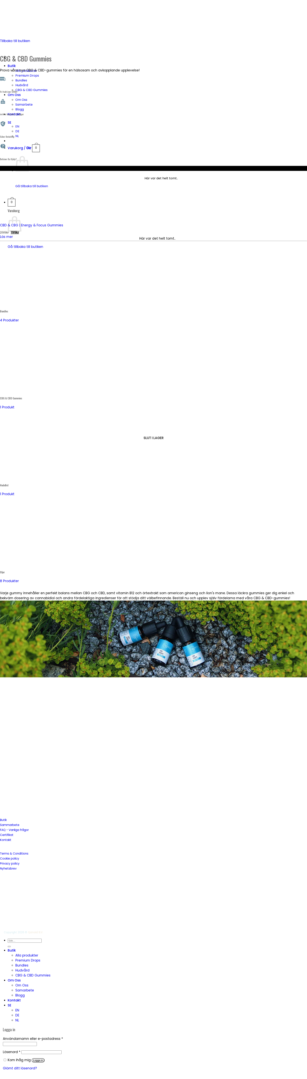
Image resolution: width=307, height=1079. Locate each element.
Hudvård (21, 85)
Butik (12, 66)
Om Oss (14, 95)
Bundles (21, 80)
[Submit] (9, 946)
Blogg (19, 109)
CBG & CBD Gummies (31, 90)
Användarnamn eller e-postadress (33, 1038)
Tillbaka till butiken (15, 41)
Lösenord (11, 1052)
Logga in (38, 1060)
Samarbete (24, 104)
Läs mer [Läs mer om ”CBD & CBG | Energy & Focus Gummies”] (6, 236)
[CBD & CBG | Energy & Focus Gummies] (47, 217)
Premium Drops (27, 75)
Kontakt (14, 1000)
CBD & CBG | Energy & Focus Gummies (31, 225)
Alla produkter (26, 955)
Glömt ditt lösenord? (20, 1068)
